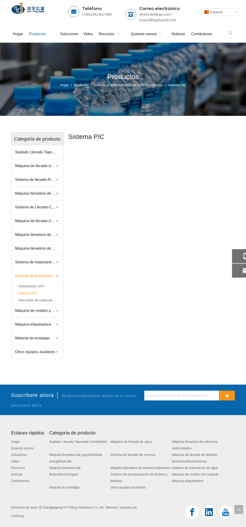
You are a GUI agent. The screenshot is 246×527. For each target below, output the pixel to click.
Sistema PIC (28, 293)
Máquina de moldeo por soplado (39, 311)
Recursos (18, 468)
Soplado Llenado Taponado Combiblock (39, 152)
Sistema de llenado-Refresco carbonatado (39, 180)
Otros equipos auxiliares (35, 352)
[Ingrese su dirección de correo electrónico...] (180, 395)
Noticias (17, 474)
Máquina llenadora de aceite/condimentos (39, 248)
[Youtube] (225, 512)
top (238, 509)
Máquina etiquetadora (33, 324)
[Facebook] (192, 512)
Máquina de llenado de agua (38, 166)
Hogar (15, 442)
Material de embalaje (32, 338)
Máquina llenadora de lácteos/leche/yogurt (39, 235)
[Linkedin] (209, 512)
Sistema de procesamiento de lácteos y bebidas (39, 276)
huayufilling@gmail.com (157, 20)
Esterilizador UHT (32, 286)
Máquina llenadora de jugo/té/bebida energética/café (39, 193)
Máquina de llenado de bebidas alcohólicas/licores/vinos (39, 221)
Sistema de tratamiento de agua (39, 262)
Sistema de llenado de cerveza (133, 455)
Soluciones (19, 455)
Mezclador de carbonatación (39, 300)
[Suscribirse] (227, 395)
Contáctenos (20, 481)
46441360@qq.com (154, 14)
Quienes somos (22, 448)
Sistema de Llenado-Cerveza (39, 207)
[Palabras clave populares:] (230, 33)
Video (15, 461)
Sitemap (111, 507)
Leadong (17, 516)
